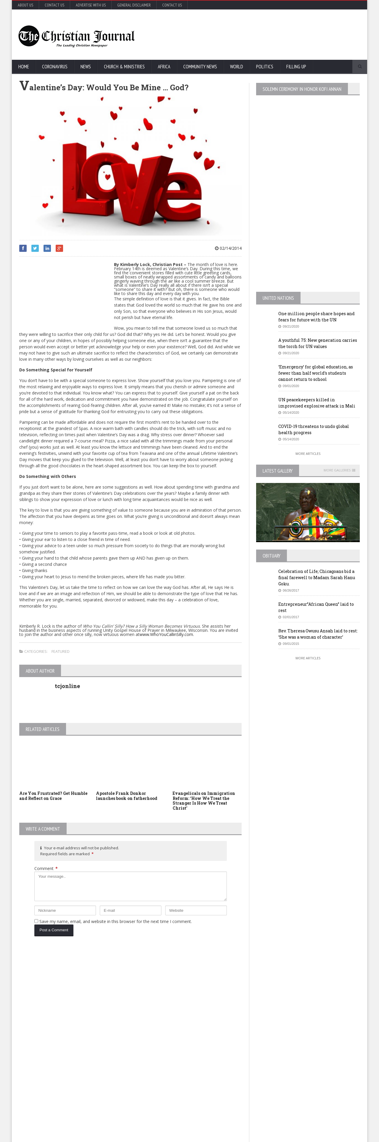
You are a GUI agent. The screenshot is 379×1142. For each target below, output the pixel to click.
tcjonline (67, 686)
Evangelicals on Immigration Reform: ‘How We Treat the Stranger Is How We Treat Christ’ (204, 800)
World (236, 66)
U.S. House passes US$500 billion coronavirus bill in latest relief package (200, 984)
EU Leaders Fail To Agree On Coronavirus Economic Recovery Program (309, 987)
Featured (61, 651)
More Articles (308, 453)
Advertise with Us (91, 5)
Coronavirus (55, 66)
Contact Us (54, 5)
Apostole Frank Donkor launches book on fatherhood (126, 795)
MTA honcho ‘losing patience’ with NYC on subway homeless (199, 1082)
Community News (200, 66)
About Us (25, 5)
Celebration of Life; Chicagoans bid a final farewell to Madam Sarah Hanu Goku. (316, 577)
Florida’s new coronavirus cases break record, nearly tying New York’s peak (80, 1058)
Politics (264, 66)
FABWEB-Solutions (149, 1136)
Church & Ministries (124, 66)
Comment (46, 868)
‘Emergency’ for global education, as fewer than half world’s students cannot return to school (315, 373)
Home (23, 66)
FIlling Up (296, 66)
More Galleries (337, 470)
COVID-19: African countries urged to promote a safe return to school (79, 1011)
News (86, 66)
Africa (164, 66)
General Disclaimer (134, 5)
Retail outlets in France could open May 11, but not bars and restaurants (316, 1066)
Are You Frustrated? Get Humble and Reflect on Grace (53, 795)
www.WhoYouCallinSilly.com (166, 634)
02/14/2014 (228, 248)
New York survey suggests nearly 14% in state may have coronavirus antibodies (199, 1031)
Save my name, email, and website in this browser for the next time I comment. (115, 921)
